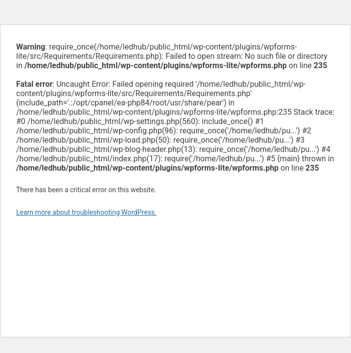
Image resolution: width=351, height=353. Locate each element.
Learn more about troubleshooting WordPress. (86, 212)
